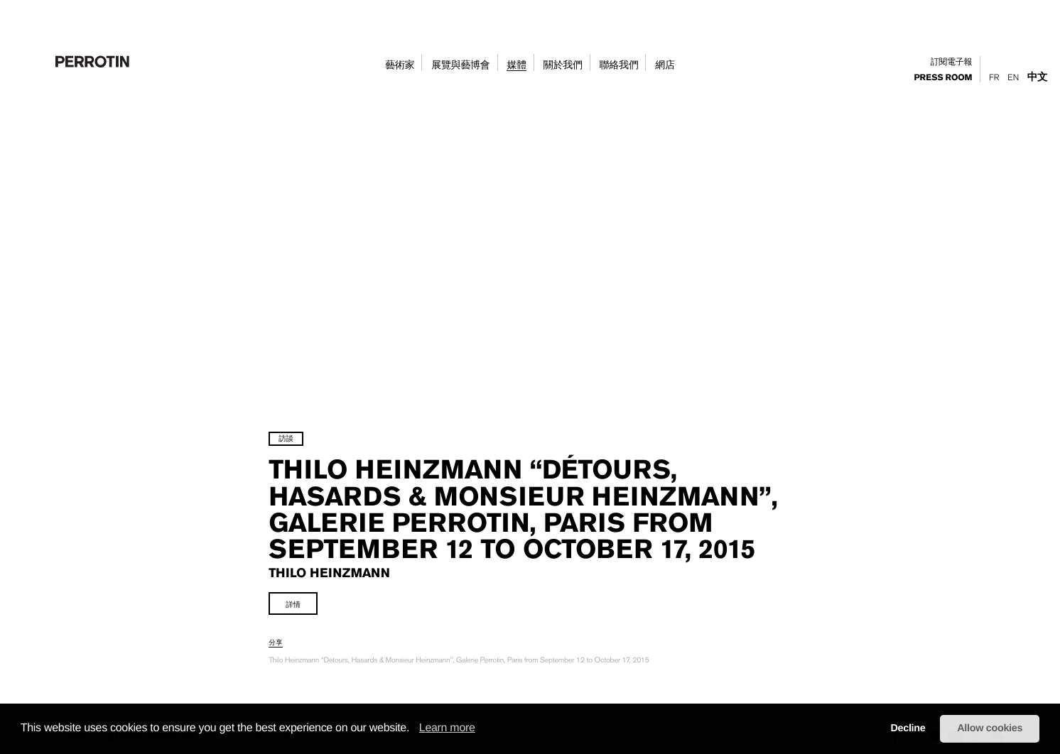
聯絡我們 (619, 65)
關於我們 (563, 65)
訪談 (317, 403)
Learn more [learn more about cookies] (447, 728)
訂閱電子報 (952, 62)
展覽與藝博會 (460, 65)
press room (943, 78)
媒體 (516, 65)
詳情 (325, 621)
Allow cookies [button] (989, 728)
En (1013, 77)
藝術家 (399, 65)
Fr (994, 77)
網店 (664, 65)
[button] (414, 729)
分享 (308, 659)
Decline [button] (907, 728)
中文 (1037, 76)
